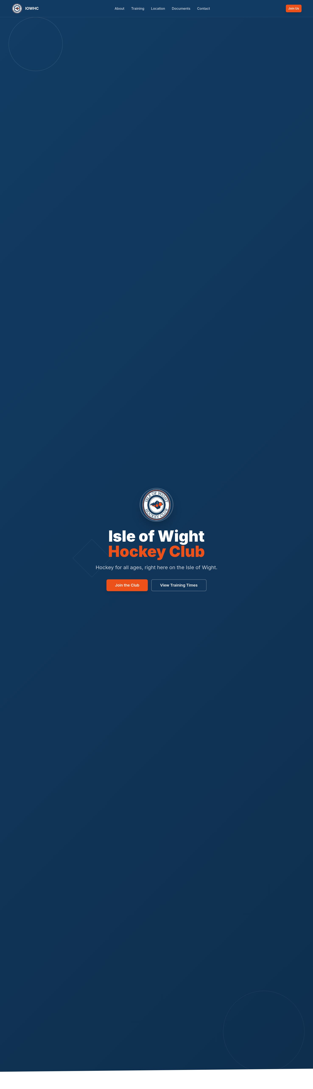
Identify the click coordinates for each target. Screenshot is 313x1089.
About (119, 8)
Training (137, 8)
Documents (181, 8)
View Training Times (179, 585)
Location (158, 8)
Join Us (293, 8)
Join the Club (127, 585)
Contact (203, 8)
